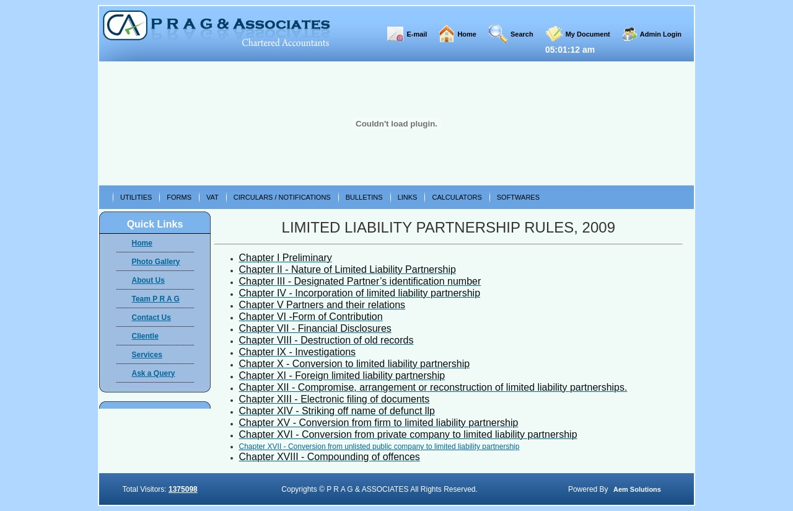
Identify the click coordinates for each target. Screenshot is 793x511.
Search (521, 34)
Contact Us (151, 317)
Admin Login (660, 34)
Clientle (145, 336)
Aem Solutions (637, 489)
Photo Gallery (156, 261)
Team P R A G (156, 299)
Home (466, 34)
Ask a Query (153, 373)
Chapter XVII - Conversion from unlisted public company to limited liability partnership (379, 446)
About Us (148, 280)
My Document (588, 34)
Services (147, 354)
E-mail (416, 34)
